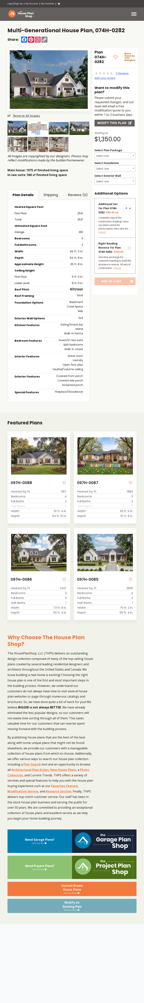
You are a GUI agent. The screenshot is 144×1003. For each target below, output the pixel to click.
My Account (32, 4)
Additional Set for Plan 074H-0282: (108, 208)
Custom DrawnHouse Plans (72, 887)
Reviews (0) (78, 194)
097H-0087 (87, 482)
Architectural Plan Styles (30, 769)
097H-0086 (21, 579)
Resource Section (58, 790)
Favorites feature (64, 785)
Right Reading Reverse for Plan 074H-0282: (110, 247)
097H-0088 (21, 482)
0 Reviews (122, 73)
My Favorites (47, 4)
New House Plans (63, 769)
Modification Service (23, 790)
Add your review (104, 78)
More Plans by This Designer (131, 57)
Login (10, 4)
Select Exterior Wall (107, 175)
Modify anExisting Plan (72, 901)
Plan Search (32, 763)
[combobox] (115, 155)
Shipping (51, 194)
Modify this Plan (114, 123)
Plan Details (23, 194)
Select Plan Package (108, 150)
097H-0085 (87, 579)
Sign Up (18, 4)
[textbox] (115, 156)
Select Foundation (106, 163)
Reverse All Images (24, 116)
